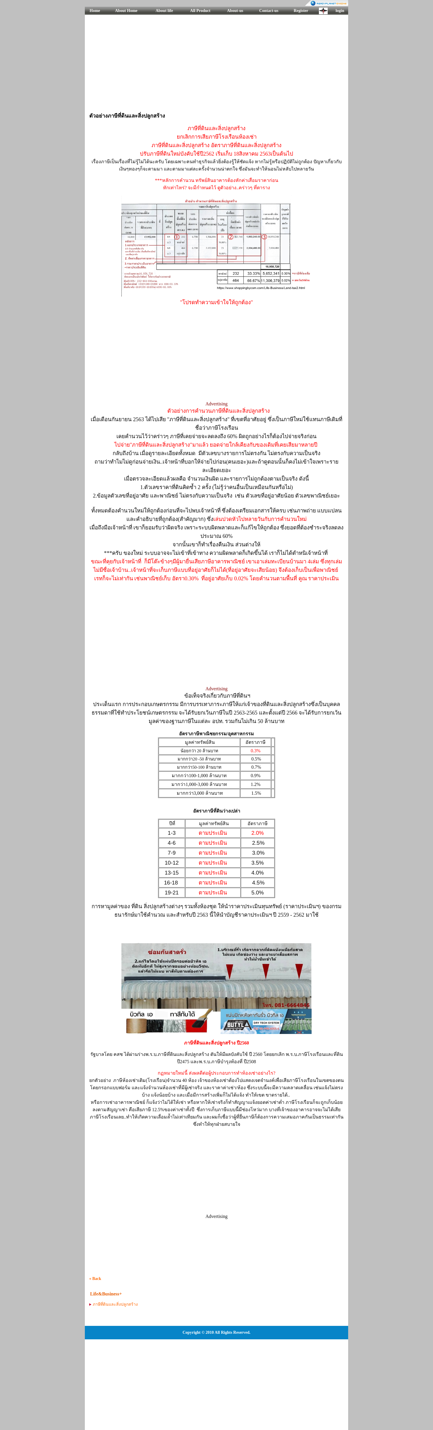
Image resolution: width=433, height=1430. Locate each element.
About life (164, 10)
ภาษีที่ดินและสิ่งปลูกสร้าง (115, 1304)
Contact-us (268, 10)
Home (95, 10)
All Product (200, 10)
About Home (126, 10)
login (340, 10)
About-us (235, 10)
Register (301, 10)
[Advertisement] (216, 63)
